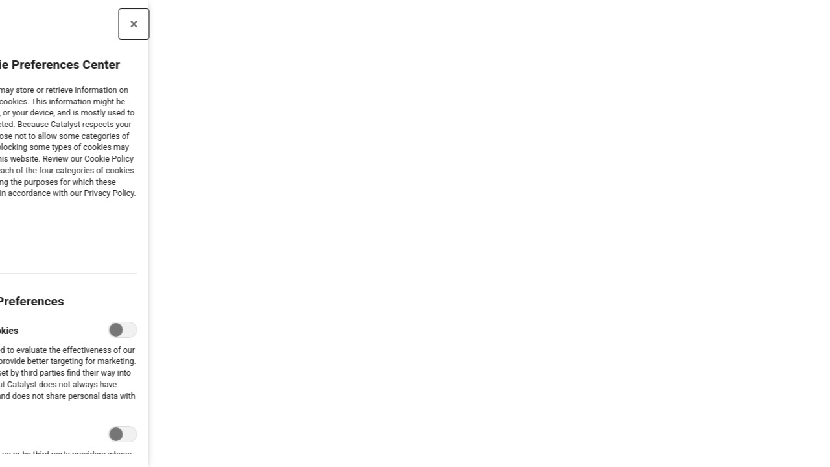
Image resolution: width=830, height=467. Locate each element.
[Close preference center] (96, 24)
